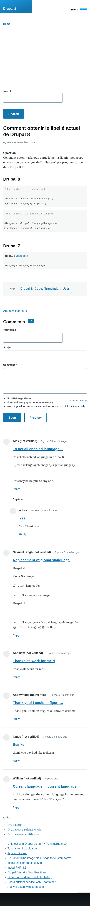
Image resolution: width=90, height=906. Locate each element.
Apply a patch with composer (26, 886)
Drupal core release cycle (24, 829)
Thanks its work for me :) (34, 661)
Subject (7, 347)
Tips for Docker (17, 853)
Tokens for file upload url (23, 848)
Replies (17, 499)
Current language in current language (45, 786)
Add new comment (15, 310)
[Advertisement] (45, 58)
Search (7, 91)
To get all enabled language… (38, 449)
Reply (16, 489)
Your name (9, 329)
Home (6, 24)
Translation (52, 288)
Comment (9, 364)
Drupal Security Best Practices (27, 872)
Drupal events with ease (23, 834)
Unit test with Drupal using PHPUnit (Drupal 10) (38, 843)
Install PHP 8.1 (17, 867)
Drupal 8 (9, 8)
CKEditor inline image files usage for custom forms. (40, 858)
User (66, 288)
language (21, 256)
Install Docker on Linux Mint (25, 862)
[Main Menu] (78, 9)
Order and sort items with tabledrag (30, 877)
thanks (18, 744)
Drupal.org (15, 824)
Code (38, 288)
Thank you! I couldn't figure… (38, 703)
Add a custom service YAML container (32, 881)
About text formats (78, 400)
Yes (22, 518)
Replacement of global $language (41, 560)
